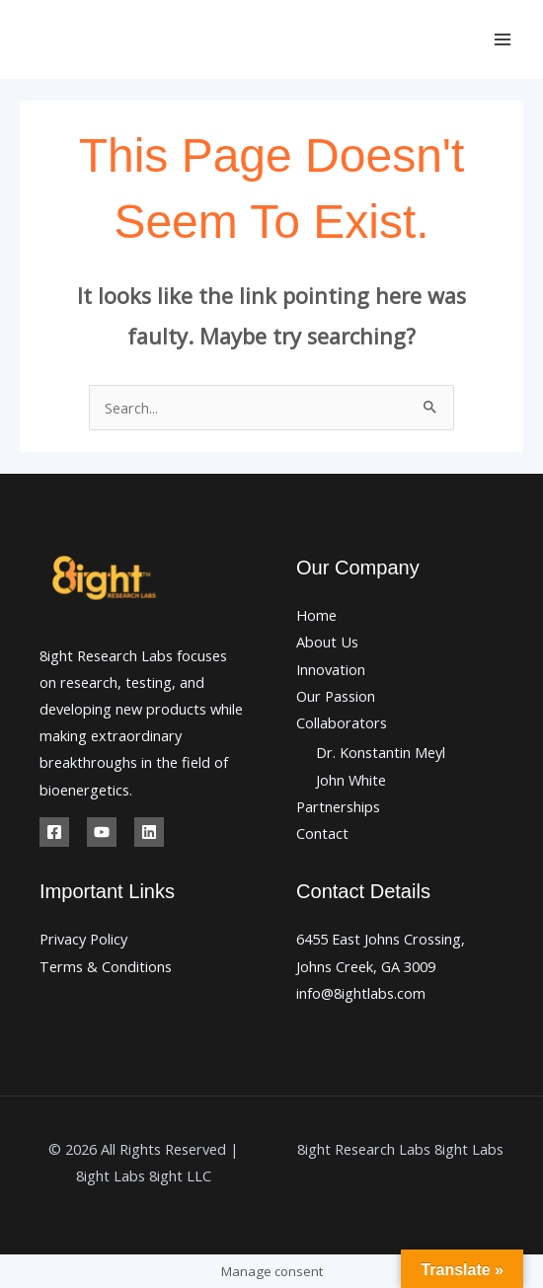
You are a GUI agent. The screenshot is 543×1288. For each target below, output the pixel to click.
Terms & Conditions (105, 966)
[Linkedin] (149, 832)
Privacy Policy (83, 938)
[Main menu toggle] (502, 39)
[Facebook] (54, 832)
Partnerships (338, 806)
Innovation (330, 669)
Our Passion (335, 696)
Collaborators (341, 722)
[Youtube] (101, 832)
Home (316, 615)
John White (351, 780)
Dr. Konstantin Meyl (380, 752)
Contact (322, 833)
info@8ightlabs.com (361, 993)
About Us (327, 641)
